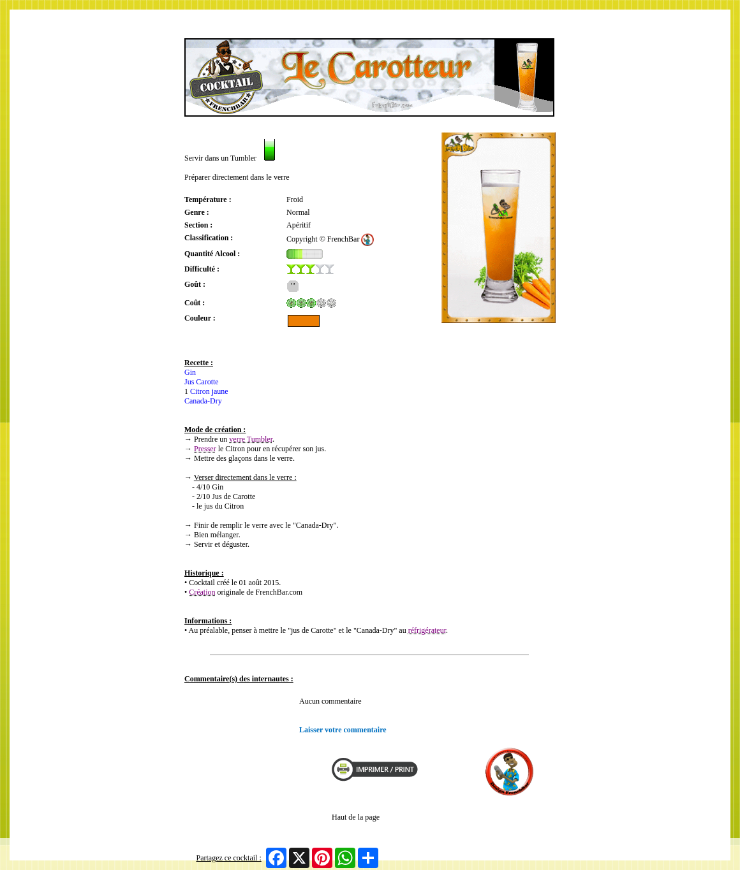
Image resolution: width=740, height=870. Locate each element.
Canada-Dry (203, 400)
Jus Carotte (201, 381)
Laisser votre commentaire (343, 729)
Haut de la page (356, 817)
